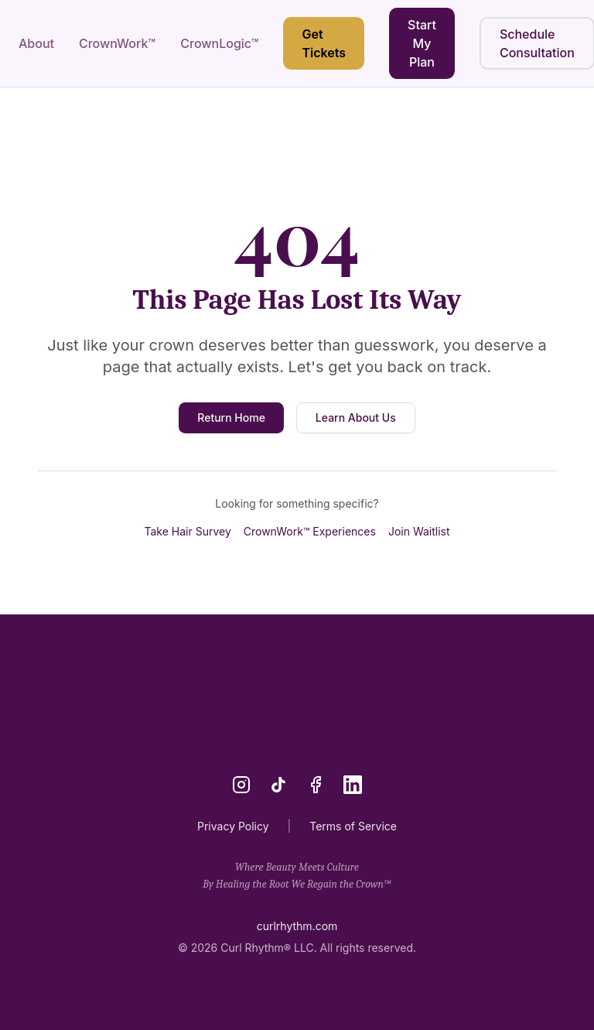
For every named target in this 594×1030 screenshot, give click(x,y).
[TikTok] (278, 784)
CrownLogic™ (219, 43)
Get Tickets (324, 43)
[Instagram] (241, 784)
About (36, 43)
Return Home (231, 417)
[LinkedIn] (352, 784)
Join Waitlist (419, 531)
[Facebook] (315, 784)
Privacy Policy (233, 826)
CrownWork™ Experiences (310, 531)
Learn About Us (356, 417)
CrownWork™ (117, 43)
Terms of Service (353, 826)
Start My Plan (422, 43)
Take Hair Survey (187, 531)
